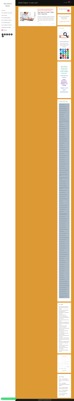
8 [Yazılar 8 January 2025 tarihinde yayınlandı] (62, 363)
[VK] (63, 58)
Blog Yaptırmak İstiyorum (42, 9)
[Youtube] (12, 34)
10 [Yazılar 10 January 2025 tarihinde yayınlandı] (65, 363)
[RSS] (65, 56)
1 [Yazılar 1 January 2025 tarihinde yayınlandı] (62, 361)
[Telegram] (3, 36)
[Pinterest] (68, 50)
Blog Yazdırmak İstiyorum (46, 10)
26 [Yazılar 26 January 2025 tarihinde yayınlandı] (68, 366)
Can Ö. (60, 393)
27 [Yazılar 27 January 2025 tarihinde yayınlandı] (59, 368)
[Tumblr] (68, 58)
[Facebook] (5, 34)
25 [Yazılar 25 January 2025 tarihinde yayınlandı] (67, 366)
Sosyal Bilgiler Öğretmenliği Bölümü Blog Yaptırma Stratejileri (64, 384)
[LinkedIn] (9, 34)
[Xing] (61, 54)
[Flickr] (61, 56)
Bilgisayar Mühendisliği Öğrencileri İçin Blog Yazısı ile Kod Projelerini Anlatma (64, 323)
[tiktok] (61, 58)
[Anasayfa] (64, 2)
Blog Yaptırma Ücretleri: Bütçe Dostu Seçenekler (46, 13)
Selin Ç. (60, 390)
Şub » (65, 370)
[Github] (68, 54)
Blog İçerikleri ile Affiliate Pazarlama (64, 341)
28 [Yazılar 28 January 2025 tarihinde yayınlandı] (61, 368)
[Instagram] (7, 34)
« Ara (63, 370)
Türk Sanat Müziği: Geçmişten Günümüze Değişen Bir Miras (64, 380)
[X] (2, 34)
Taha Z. (60, 387)
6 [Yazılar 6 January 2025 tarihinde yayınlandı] (59, 363)
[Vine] (63, 54)
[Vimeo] (65, 54)
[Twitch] (65, 52)
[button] (8, 399)
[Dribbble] (65, 58)
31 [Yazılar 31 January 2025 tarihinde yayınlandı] (65, 368)
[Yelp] (63, 56)
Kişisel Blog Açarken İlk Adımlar (63, 306)
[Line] (68, 52)
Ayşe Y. (60, 383)
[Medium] (68, 56)
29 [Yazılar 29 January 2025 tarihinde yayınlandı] (62, 368)
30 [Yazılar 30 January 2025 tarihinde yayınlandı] (64, 368)
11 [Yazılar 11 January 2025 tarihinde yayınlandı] (67, 363)
